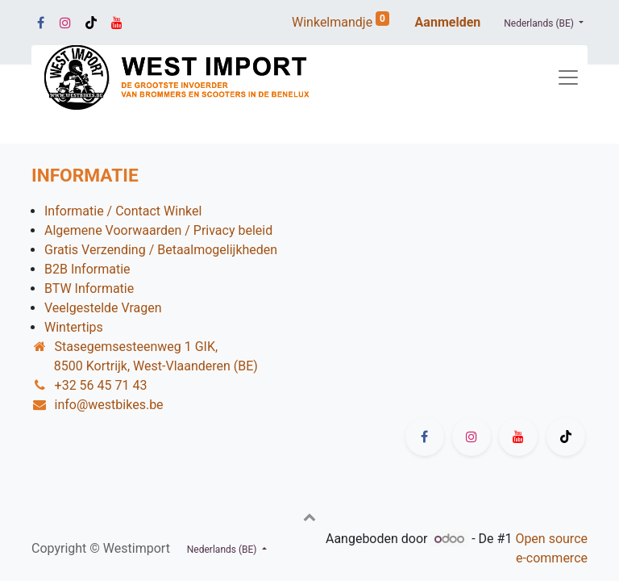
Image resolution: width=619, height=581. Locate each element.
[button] (309, 516)
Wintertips (73, 327)
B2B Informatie (87, 269)
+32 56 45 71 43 (101, 385)
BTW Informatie (89, 288)
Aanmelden (448, 22)
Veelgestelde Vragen (103, 308)
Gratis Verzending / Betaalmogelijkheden (160, 249)
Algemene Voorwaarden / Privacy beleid (158, 230)
